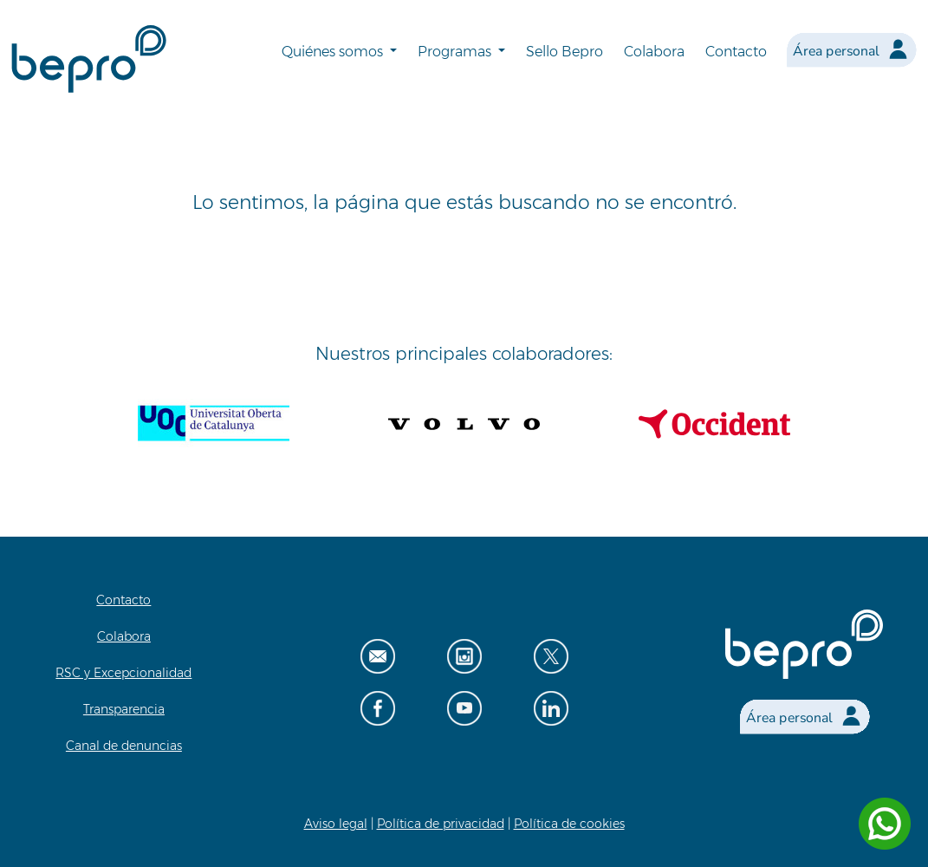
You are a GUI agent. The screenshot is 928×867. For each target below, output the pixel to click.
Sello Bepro (564, 51)
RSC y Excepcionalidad (123, 673)
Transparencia (124, 709)
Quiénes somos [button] (334, 51)
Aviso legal (335, 823)
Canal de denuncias (124, 745)
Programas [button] (456, 51)
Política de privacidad (440, 823)
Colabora (654, 51)
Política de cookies (569, 823)
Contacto (736, 51)
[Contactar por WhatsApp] (885, 824)
